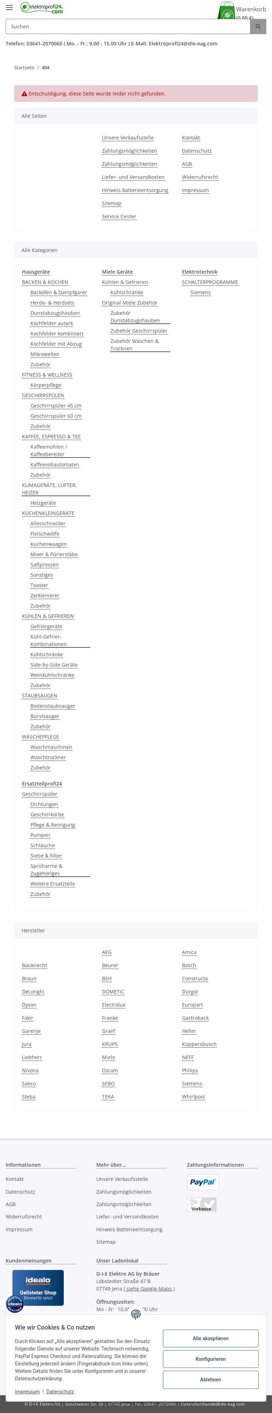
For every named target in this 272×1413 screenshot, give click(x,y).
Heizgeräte (43, 502)
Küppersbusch (199, 1044)
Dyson (29, 1004)
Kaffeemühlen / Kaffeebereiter (48, 450)
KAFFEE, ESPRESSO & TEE (51, 436)
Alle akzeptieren (208, 1338)
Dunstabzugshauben (55, 313)
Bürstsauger (45, 716)
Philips (190, 1070)
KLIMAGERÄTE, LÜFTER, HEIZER (49, 489)
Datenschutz (62, 1392)
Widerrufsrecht (200, 177)
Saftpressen (44, 564)
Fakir (27, 1017)
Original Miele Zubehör (129, 302)
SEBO (108, 1083)
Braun (29, 978)
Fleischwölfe (45, 533)
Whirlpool (193, 1096)
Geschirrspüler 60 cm (55, 415)
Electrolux (113, 1004)
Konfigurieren (208, 1359)
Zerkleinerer (45, 595)
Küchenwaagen (48, 544)
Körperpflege (45, 385)
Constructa (195, 978)
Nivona (30, 1070)
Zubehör (40, 364)
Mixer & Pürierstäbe (54, 554)
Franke (110, 1017)
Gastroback (195, 1017)
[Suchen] (128, 26)
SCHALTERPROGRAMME (210, 282)
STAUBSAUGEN (39, 695)
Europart (192, 1004)
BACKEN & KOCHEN (45, 282)
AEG (107, 952)
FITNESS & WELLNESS (47, 374)
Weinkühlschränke (52, 675)
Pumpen (40, 835)
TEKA (108, 1096)
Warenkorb (251, 13)
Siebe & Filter (46, 855)
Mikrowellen (45, 354)
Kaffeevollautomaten (54, 464)
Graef (108, 1031)
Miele (108, 1057)
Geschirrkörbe (47, 814)
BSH (107, 978)
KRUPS (110, 1044)
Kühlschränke (46, 654)
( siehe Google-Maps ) (149, 1288)
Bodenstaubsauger (52, 705)
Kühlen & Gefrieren (125, 282)
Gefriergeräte (46, 626)
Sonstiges (41, 574)
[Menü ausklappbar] (9, 4)
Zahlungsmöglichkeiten (129, 150)
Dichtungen (44, 804)
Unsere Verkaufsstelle (128, 137)
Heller (189, 1031)
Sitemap (111, 203)
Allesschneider (48, 523)
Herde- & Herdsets (52, 302)
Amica (189, 952)
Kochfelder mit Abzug (56, 343)
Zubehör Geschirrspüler (139, 330)
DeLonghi (33, 991)
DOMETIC (113, 991)
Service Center (119, 216)
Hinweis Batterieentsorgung (135, 190)
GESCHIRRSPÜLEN (43, 395)
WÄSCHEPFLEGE (40, 736)
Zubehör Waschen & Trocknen (134, 345)
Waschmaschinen (51, 747)
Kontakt (191, 137)
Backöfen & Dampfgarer (58, 292)
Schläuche (42, 845)
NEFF (188, 1057)
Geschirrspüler (39, 793)
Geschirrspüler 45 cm (55, 405)
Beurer (110, 965)
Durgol (190, 991)
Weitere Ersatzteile (52, 883)
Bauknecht (34, 965)
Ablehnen (208, 1379)
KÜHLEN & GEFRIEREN (48, 616)
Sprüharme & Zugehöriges (46, 869)
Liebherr (32, 1057)
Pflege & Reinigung (52, 824)
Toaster (39, 585)
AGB (187, 163)
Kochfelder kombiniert (57, 333)
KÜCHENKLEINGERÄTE (48, 513)
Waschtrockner (48, 757)
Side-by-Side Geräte (54, 664)
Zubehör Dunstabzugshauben (135, 317)
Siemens (201, 292)
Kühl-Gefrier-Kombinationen (48, 640)
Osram (110, 1070)
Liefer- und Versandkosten (133, 177)
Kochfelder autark (51, 323)
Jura (27, 1044)
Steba (28, 1096)
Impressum (29, 1392)
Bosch (189, 965)
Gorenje (31, 1031)
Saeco (29, 1083)
